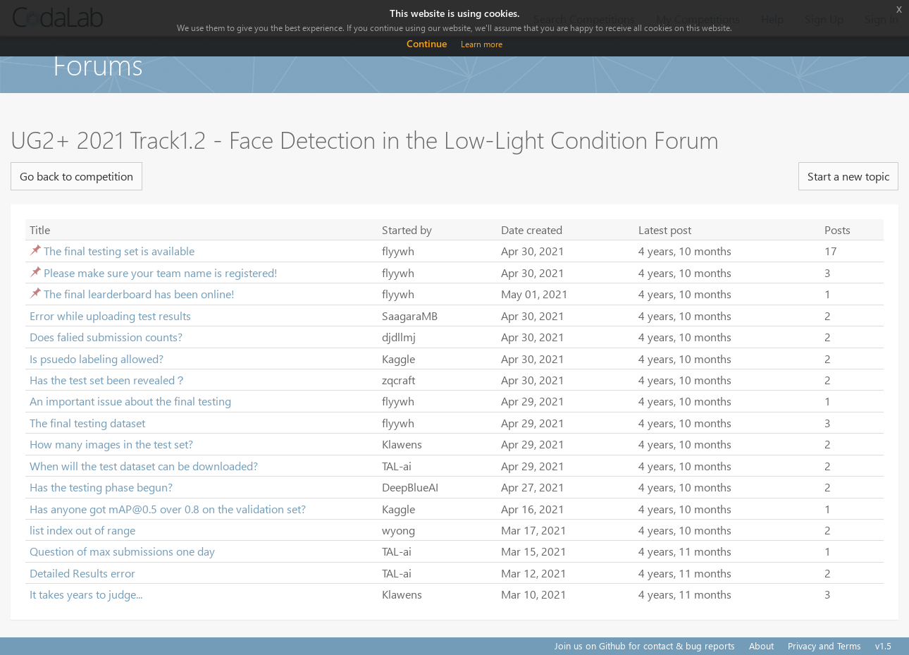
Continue (427, 43)
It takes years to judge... (86, 594)
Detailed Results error (82, 572)
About (761, 645)
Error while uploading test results (110, 315)
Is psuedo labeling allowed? (96, 358)
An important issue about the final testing (130, 400)
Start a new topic (848, 176)
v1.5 (883, 645)
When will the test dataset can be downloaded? (144, 465)
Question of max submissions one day (122, 551)
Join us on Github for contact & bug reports (645, 645)
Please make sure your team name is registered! (161, 272)
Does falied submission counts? (106, 336)
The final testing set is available (119, 250)
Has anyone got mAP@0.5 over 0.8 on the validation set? (168, 508)
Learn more (481, 44)
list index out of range (82, 529)
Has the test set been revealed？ (108, 379)
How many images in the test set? (111, 443)
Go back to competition (76, 176)
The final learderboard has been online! (139, 293)
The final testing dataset (87, 422)
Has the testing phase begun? (101, 486)
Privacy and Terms (824, 645)
